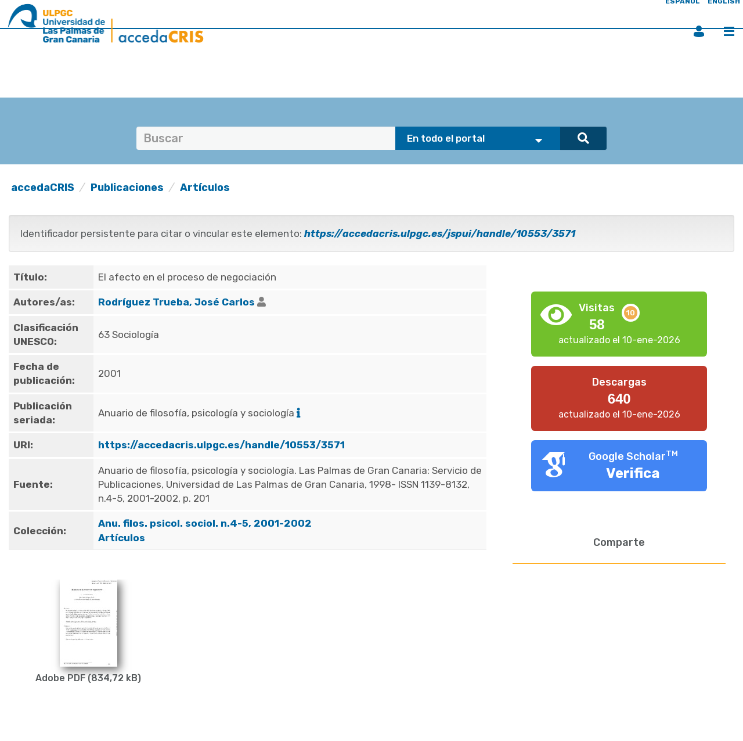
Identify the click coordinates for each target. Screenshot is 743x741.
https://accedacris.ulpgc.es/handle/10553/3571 (221, 445)
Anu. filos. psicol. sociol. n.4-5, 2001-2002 (206, 523)
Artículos (205, 187)
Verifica (633, 473)
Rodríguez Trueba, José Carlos (176, 302)
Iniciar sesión (699, 31)
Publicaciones (127, 187)
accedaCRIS (42, 187)
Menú (729, 31)
